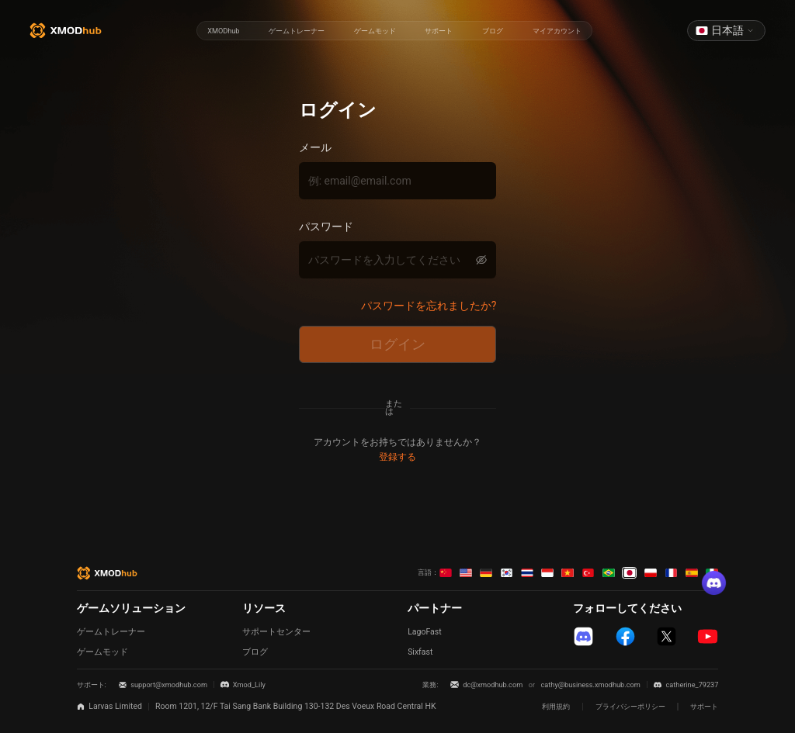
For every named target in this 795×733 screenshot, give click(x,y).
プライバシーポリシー (630, 706)
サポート (704, 706)
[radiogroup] (394, 31)
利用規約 (556, 706)
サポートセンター (276, 632)
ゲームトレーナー (111, 632)
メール (315, 147)
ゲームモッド (102, 652)
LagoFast (424, 632)
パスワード (326, 226)
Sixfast (420, 652)
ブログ (255, 652)
